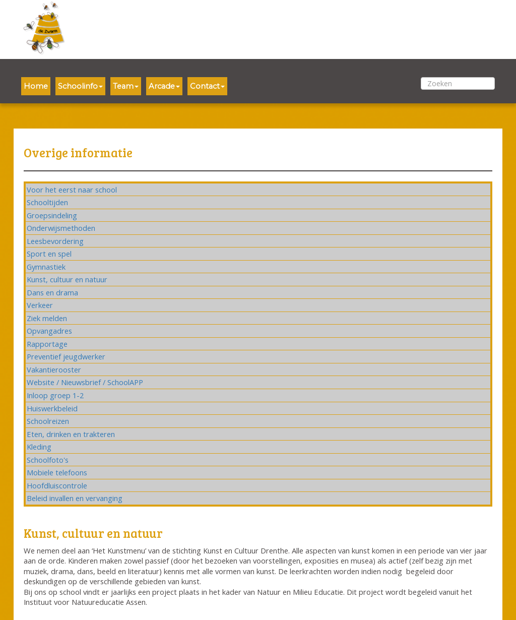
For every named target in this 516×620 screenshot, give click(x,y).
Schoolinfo (80, 86)
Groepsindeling (52, 215)
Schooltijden (47, 202)
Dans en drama (52, 292)
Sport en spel (49, 254)
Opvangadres (49, 331)
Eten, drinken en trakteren (71, 434)
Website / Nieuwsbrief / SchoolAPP (85, 382)
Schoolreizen (48, 421)
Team (126, 86)
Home (36, 86)
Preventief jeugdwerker (66, 356)
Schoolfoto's (48, 460)
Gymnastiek (46, 267)
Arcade (164, 86)
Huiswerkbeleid (52, 408)
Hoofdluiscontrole (57, 485)
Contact (207, 86)
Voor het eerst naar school (72, 189)
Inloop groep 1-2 (55, 395)
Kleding (39, 447)
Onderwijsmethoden (61, 228)
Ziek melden (47, 318)
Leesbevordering (55, 241)
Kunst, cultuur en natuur (67, 279)
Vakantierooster (54, 369)
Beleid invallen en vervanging (74, 498)
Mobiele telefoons (57, 472)
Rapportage (47, 344)
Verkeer (40, 305)
